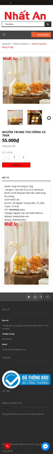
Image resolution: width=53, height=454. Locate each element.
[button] (49, 118)
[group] (26, 80)
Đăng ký (5, 3)
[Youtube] (47, 297)
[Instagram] (35, 297)
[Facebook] (41, 297)
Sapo (15, 451)
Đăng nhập (16, 3)
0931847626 (7, 339)
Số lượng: (7, 152)
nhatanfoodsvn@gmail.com (14, 349)
